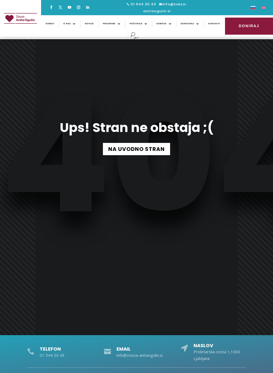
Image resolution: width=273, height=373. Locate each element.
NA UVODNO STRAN (136, 149)
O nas (67, 24)
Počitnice (136, 24)
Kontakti (214, 24)
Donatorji (187, 24)
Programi (109, 24)
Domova (161, 24)
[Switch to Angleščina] (263, 9)
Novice (89, 24)
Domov (50, 24)
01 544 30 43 (143, 4)
